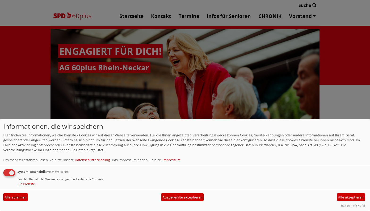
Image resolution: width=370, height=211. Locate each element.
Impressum (172, 160)
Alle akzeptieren (351, 197)
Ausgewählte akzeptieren (182, 197)
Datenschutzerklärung (92, 160)
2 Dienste (26, 184)
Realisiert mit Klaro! (353, 205)
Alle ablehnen (16, 197)
